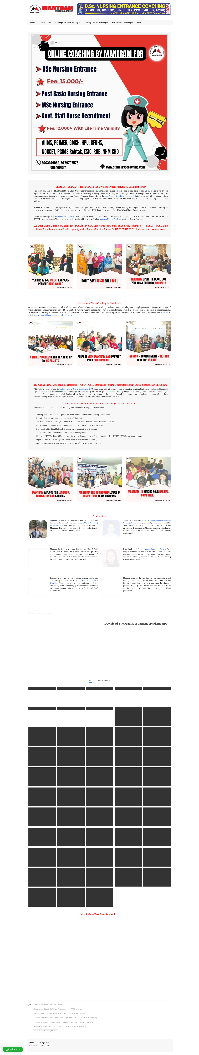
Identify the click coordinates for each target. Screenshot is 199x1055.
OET (139, 23)
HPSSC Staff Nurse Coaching (74, 994)
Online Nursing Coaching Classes (151, 549)
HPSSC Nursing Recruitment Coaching (47, 994)
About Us (45, 23)
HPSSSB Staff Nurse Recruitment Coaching (78, 1003)
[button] (13, 1049)
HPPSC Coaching (76, 990)
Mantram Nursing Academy (110, 219)
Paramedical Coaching (121, 23)
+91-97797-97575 (151, 1043)
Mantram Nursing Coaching (40, 1023)
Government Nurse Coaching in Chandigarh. (53, 315)
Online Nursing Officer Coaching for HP (75, 389)
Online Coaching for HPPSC (74, 1007)
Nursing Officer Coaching (95, 23)
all (90, 661)
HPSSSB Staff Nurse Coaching (86, 999)
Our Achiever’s (104, 661)
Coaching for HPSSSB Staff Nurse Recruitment (50, 990)
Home (32, 23)
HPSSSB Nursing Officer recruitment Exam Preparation (53, 999)
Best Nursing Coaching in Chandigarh (120, 196)
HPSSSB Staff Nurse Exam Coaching (47, 1003)
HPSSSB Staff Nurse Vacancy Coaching (48, 1007)
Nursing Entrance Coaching (66, 23)
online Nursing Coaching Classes (45, 1012)
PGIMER (165, 312)
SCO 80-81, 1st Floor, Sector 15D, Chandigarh (100, 1045)
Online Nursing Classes (65, 216)
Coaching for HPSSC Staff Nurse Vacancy (48, 985)
